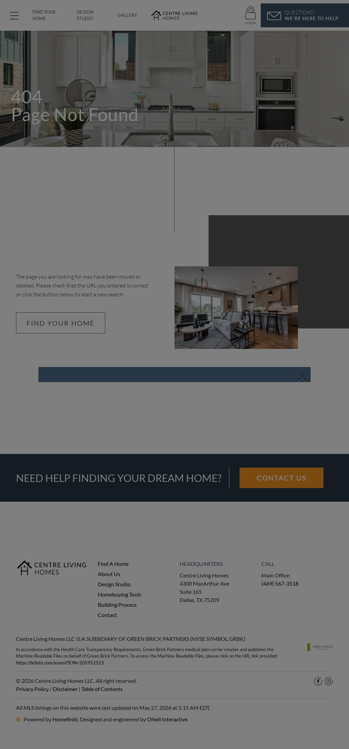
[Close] (301, 376)
